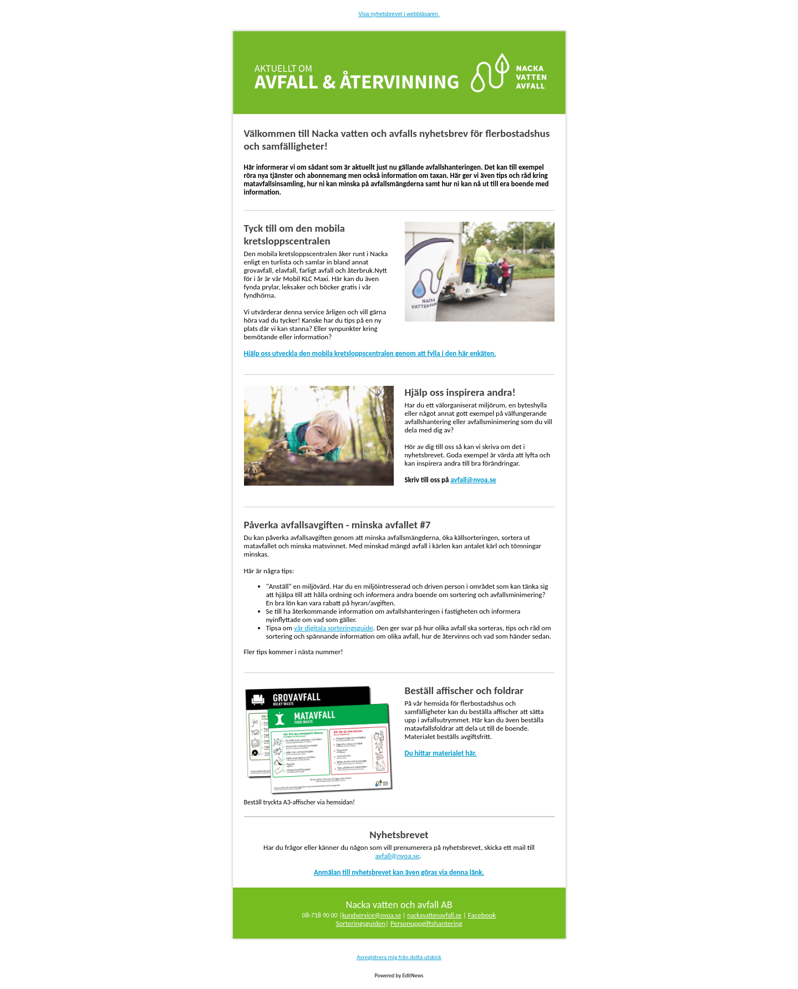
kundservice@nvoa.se (371, 915)
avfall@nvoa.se (473, 480)
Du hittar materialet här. (441, 753)
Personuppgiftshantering (426, 923)
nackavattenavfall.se (434, 915)
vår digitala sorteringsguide (333, 628)
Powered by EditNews (398, 975)
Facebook (482, 915)
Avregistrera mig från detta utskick (399, 957)
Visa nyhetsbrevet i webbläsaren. (399, 14)
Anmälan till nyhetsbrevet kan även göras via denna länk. (399, 872)
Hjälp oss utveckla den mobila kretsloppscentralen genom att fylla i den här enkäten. (370, 353)
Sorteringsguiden (360, 923)
